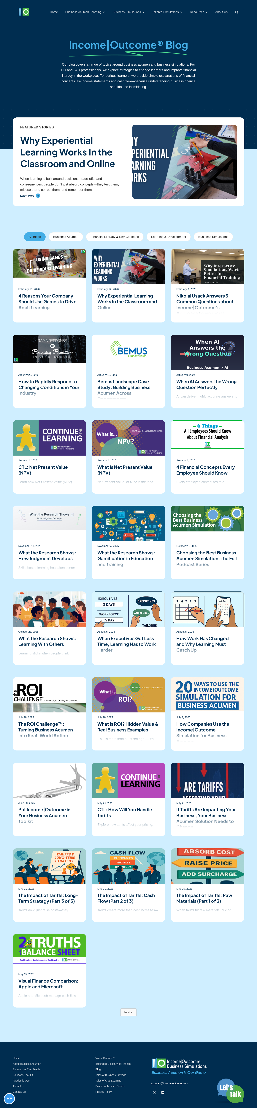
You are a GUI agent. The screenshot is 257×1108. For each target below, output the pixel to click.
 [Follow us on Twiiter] (154, 1092)
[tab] (35, 236)
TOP (9, 1098)
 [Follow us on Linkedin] (162, 1092)
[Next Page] (128, 1012)
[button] (85, 12)
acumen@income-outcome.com (169, 1083)
